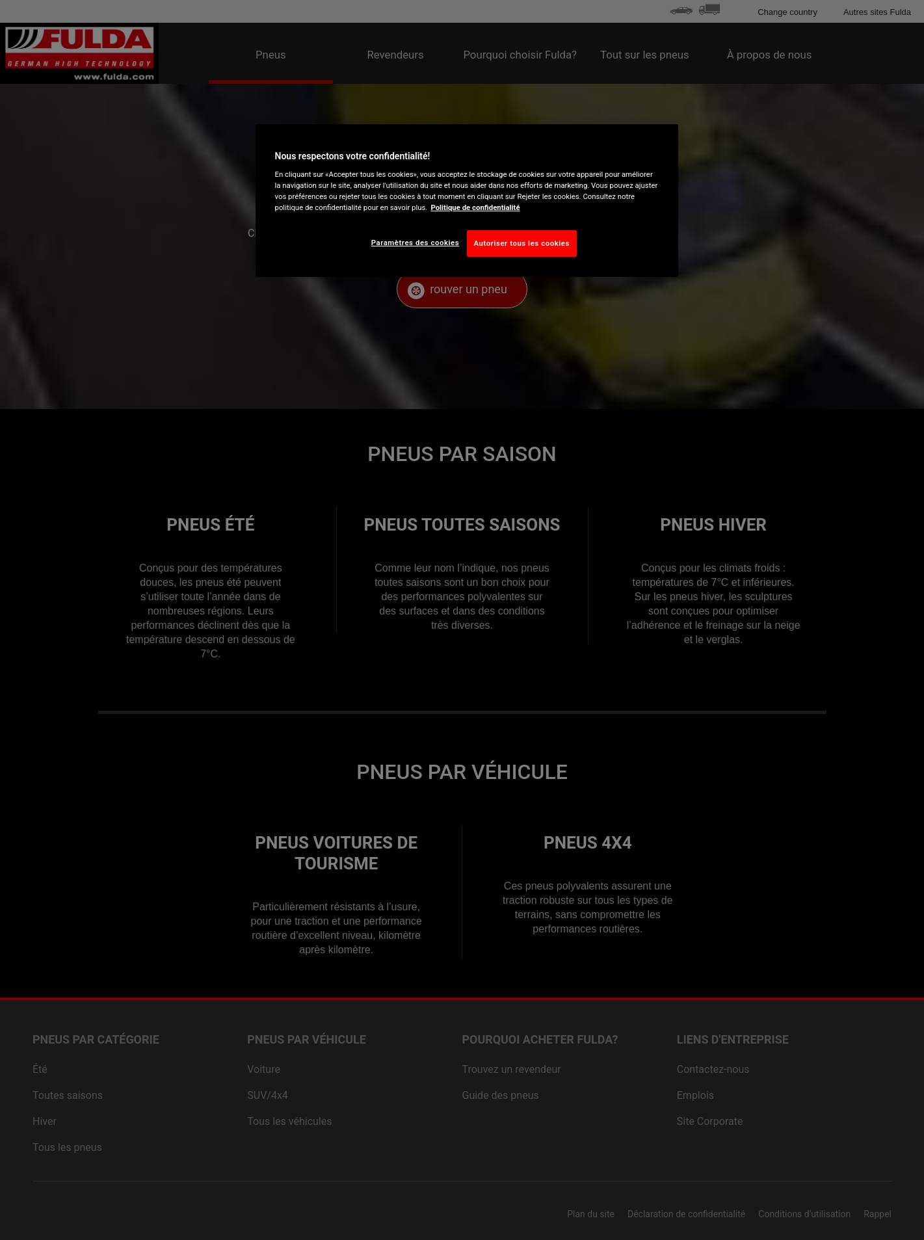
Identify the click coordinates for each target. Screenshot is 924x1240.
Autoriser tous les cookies (522, 243)
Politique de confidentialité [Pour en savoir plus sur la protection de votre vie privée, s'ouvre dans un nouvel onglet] (475, 207)
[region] (467, 201)
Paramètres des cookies (415, 242)
